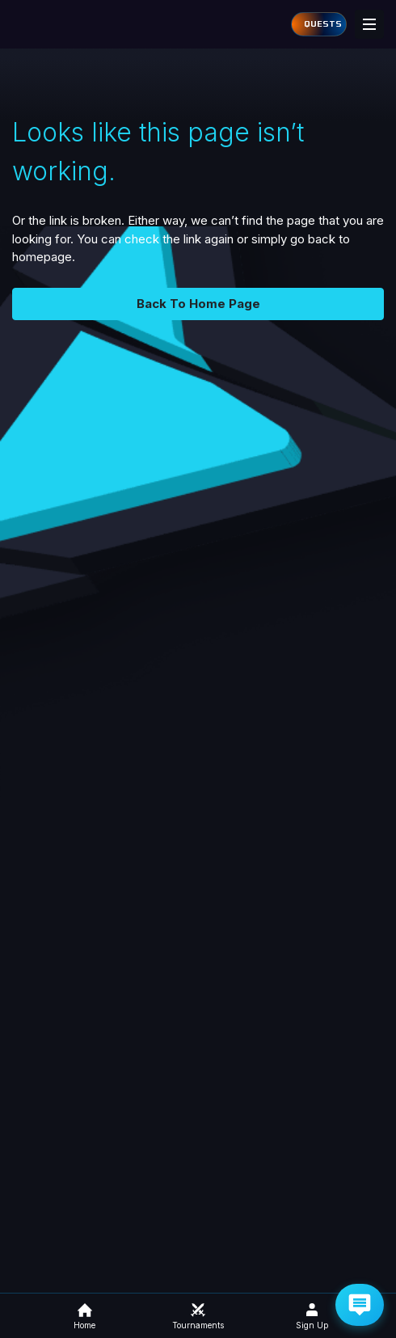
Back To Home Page (198, 303)
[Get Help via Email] (359, 1305)
